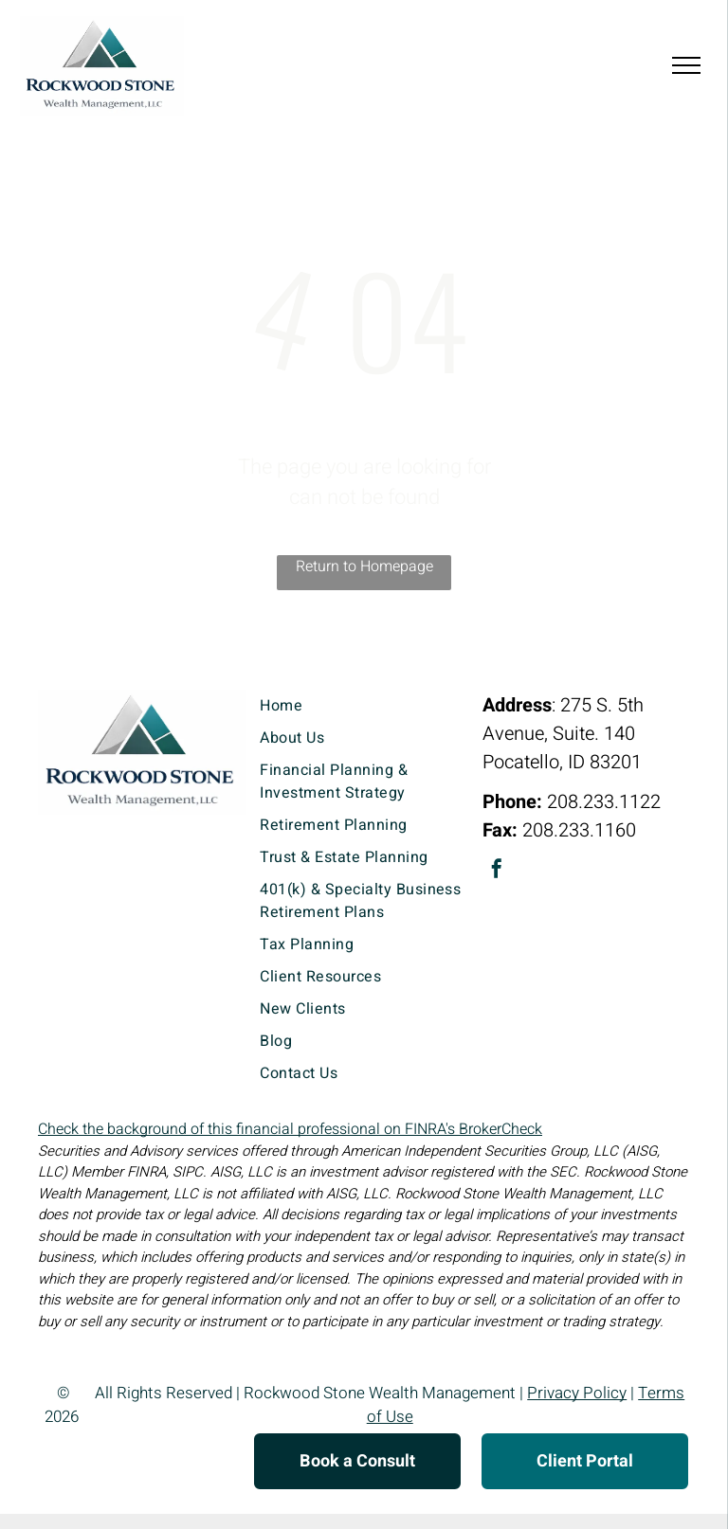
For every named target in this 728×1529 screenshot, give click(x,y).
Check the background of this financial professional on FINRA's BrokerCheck (290, 1129)
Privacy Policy (577, 1393)
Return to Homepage (364, 566)
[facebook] (496, 871)
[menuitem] (363, 706)
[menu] (686, 65)
